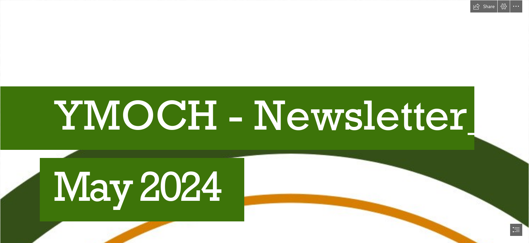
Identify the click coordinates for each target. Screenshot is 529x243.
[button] (483, 6)
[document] (264, 121)
